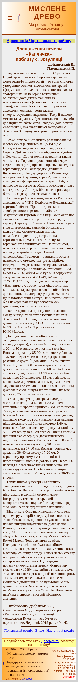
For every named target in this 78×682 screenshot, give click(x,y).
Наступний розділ (60, 630)
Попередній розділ (18, 630)
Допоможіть (50, 641)
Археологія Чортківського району (39, 41)
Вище (39, 630)
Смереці (27, 678)
